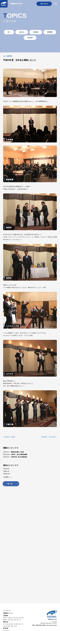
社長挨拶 (10, 509)
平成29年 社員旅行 (10, 437)
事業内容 (5, 513)
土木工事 (5, 517)
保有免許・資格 (6, 511)
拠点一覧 (19, 511)
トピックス (6, 522)
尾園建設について (8, 504)
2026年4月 (6, 468)
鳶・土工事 (5, 515)
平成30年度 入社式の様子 (48, 437)
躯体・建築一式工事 (12, 517)
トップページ (7, 502)
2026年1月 (6, 471)
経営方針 (5, 509)
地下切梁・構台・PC (18, 515)
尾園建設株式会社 (16, 3)
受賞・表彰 (13, 511)
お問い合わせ (7, 524)
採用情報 (6, 527)
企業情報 (5, 507)
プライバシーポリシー (52, 526)
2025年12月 (6, 473)
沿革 (14, 509)
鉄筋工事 (11, 515)
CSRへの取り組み (20, 509)
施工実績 (5, 520)
